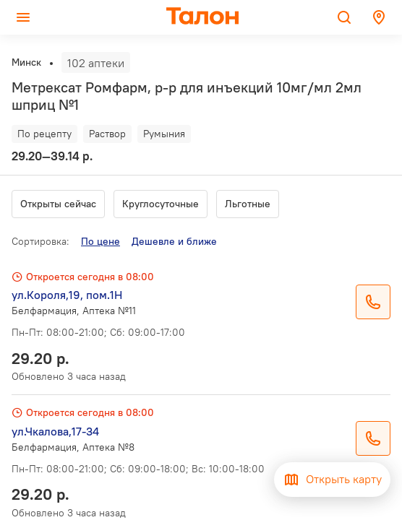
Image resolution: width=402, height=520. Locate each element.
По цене (100, 241)
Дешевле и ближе (174, 241)
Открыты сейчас (58, 203)
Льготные (247, 203)
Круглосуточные (160, 203)
